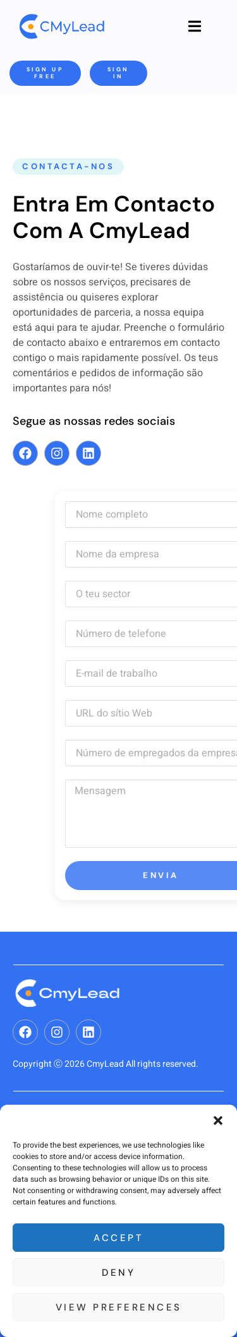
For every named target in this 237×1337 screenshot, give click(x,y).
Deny (118, 1272)
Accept (118, 1238)
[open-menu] (194, 27)
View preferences (119, 1307)
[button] (218, 1120)
